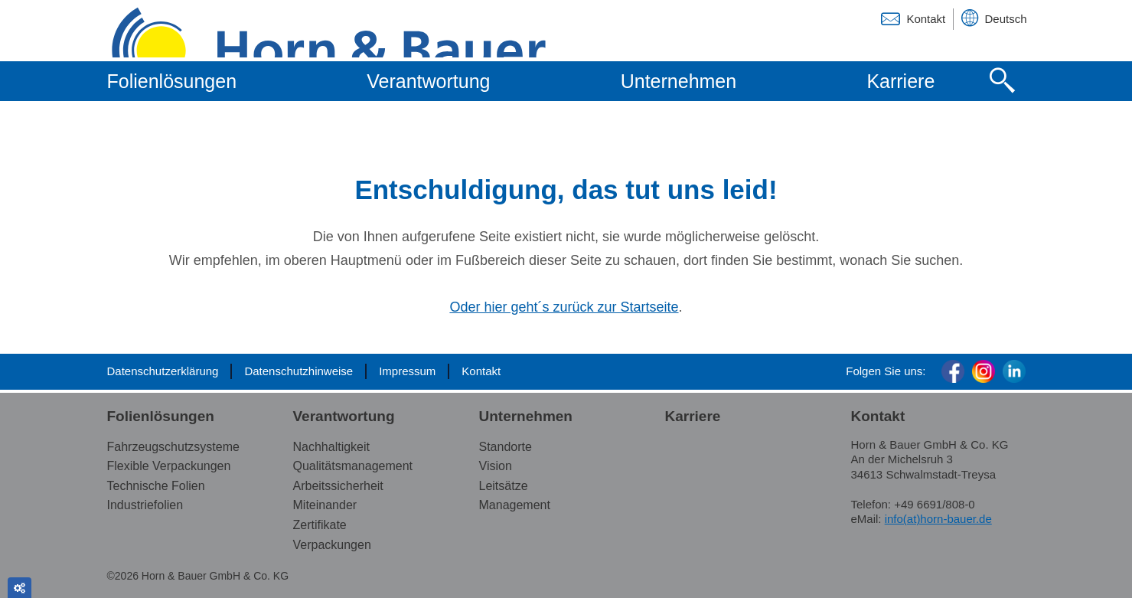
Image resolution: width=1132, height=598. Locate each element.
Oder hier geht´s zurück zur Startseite (563, 307)
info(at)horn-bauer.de (938, 518)
